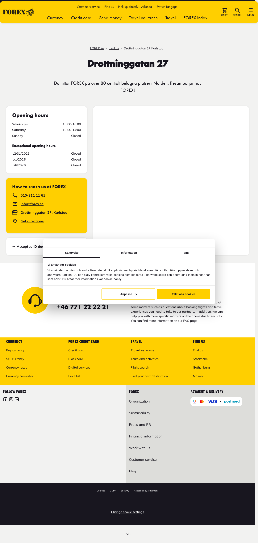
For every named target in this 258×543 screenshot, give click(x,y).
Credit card (81, 29)
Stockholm (200, 359)
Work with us (139, 448)
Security (125, 490)
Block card (75, 359)
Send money (110, 29)
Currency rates (16, 367)
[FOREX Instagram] (11, 400)
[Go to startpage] (18, 23)
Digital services (79, 367)
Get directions (32, 221)
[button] (166, 17)
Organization (139, 401)
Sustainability (139, 413)
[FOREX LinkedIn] (17, 400)
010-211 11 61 (33, 195)
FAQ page (190, 321)
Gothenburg (201, 367)
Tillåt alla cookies (183, 294)
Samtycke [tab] (72, 252)
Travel (170, 29)
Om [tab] (186, 252)
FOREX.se (97, 48)
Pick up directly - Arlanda (135, 17)
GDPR (113, 490)
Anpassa (128, 294)
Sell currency (15, 359)
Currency (55, 29)
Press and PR (140, 424)
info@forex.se (32, 204)
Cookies (101, 490)
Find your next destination (149, 376)
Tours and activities (145, 359)
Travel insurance (143, 29)
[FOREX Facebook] (5, 400)
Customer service (88, 17)
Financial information (146, 436)
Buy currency (15, 350)
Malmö (198, 376)
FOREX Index (195, 29)
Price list (74, 376)
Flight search (140, 367)
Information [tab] (129, 252)
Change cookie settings (127, 512)
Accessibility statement (146, 490)
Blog (132, 471)
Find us (109, 17)
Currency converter (19, 376)
